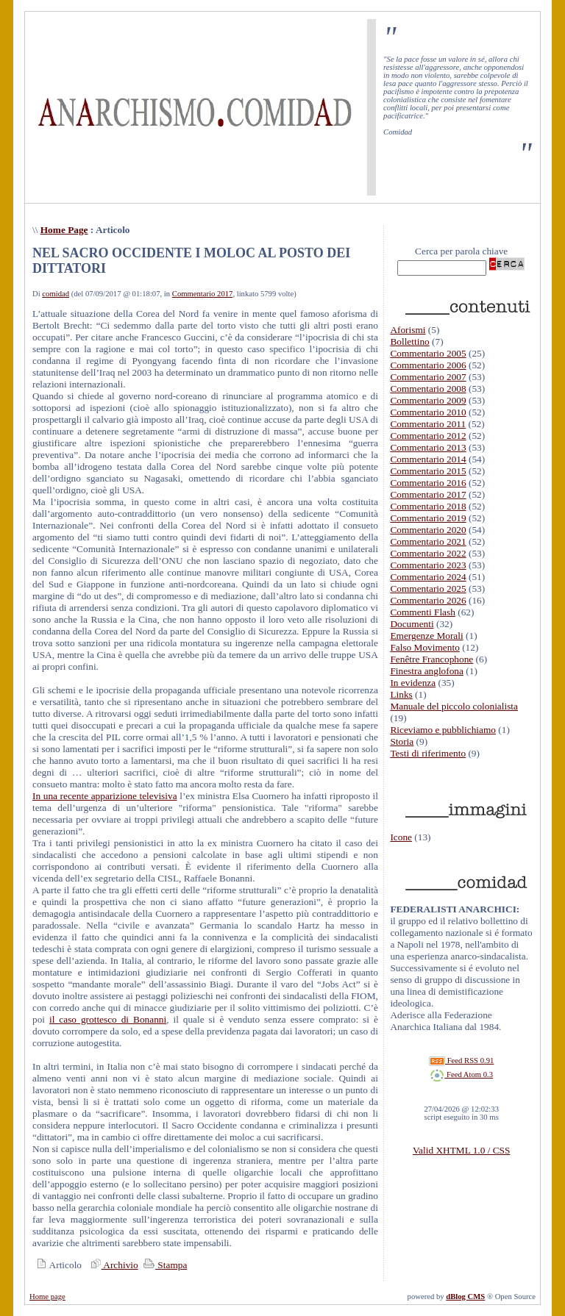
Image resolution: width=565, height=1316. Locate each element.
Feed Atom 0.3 (461, 1074)
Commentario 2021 (428, 541)
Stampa (164, 1264)
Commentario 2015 (428, 470)
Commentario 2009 (428, 400)
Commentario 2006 (428, 365)
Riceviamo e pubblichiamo (443, 729)
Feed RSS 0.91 (461, 1060)
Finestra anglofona (426, 670)
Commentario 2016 (428, 482)
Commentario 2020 (428, 529)
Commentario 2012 (428, 435)
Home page (47, 1296)
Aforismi (407, 329)
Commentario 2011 (428, 423)
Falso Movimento (424, 647)
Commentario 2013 (428, 447)
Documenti (411, 623)
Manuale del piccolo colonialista (454, 706)
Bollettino (409, 341)
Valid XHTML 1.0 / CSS (461, 1150)
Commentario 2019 (428, 517)
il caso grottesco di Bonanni (107, 1019)
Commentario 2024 (428, 576)
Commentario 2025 (428, 588)
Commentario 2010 (428, 412)
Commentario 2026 (428, 600)
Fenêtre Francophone (431, 659)
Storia (401, 741)
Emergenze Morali (426, 635)
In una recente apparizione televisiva (104, 795)
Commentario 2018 (428, 506)
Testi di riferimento (428, 753)
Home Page (64, 229)
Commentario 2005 (428, 353)
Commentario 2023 (428, 565)
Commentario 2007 (428, 376)
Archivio (112, 1264)
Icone (401, 837)
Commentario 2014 (428, 459)
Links (401, 694)
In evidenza (413, 682)
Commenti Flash (422, 612)
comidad (55, 294)
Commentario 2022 (428, 553)
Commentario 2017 (202, 294)
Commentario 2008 (428, 388)
